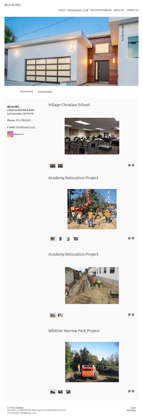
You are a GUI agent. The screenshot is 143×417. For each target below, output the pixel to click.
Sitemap (19, 407)
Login (133, 407)
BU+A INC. (13, 5)
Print (11, 407)
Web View (131, 410)
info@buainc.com (25, 126)
